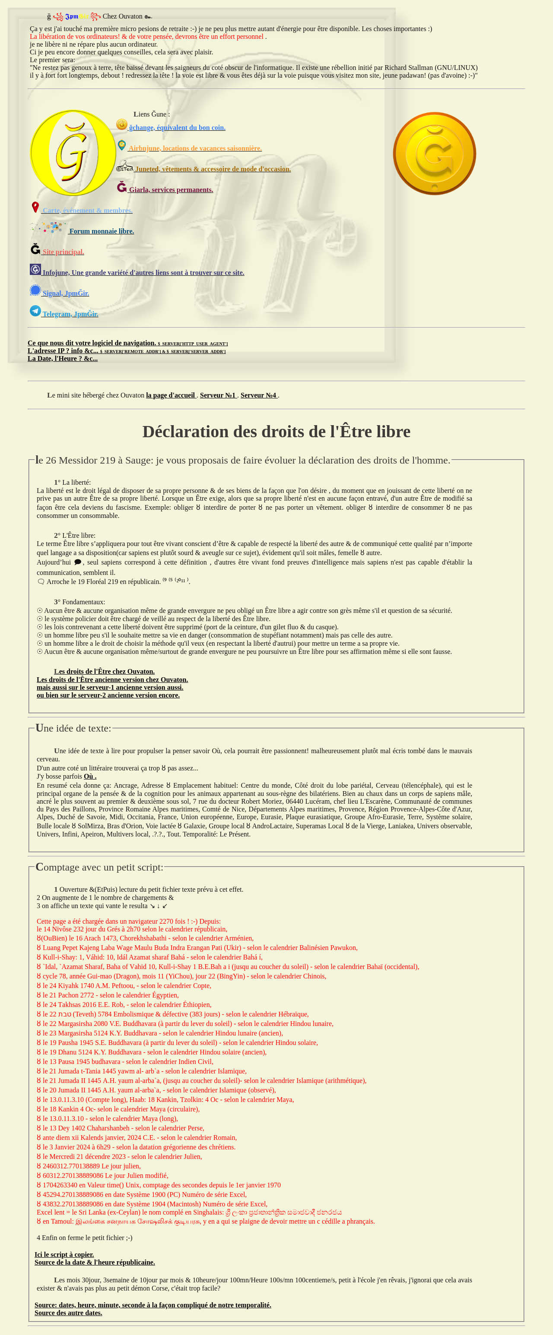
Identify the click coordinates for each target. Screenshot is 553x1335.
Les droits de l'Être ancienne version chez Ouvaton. (112, 679)
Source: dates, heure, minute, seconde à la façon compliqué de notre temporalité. (153, 1305)
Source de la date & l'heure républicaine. (95, 1262)
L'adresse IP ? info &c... (127, 350)
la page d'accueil (171, 395)
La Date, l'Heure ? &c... (63, 358)
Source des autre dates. (68, 1312)
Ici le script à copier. (64, 1254)
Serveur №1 (218, 395)
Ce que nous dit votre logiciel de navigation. (128, 343)
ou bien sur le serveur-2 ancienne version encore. (108, 695)
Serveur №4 (259, 395)
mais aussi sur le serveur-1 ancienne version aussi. (110, 687)
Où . (90, 776)
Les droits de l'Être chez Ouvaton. (104, 671)
